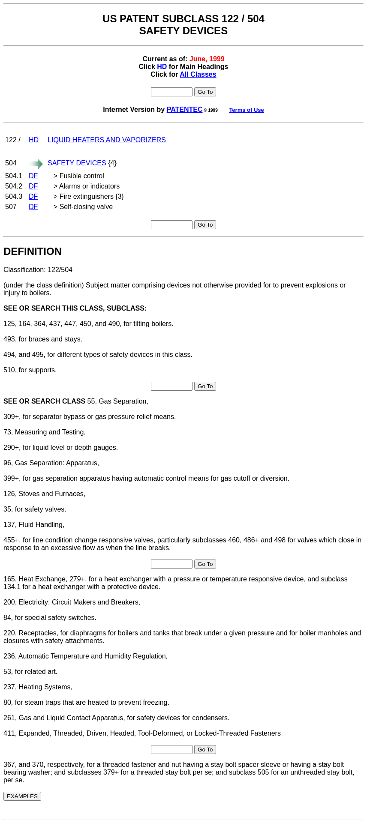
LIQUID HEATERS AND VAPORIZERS (107, 140)
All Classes (198, 74)
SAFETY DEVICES (77, 163)
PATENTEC (185, 109)
